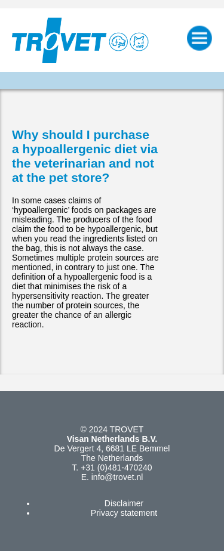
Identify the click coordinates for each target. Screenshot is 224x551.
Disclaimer (124, 503)
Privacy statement (124, 513)
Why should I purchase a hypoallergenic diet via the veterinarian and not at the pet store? (85, 156)
